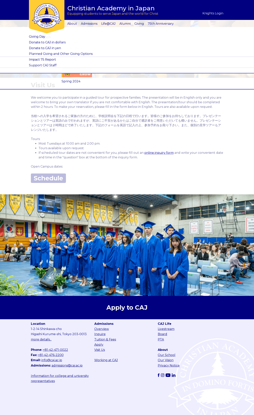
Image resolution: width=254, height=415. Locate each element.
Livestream (166, 329)
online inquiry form (159, 153)
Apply (98, 344)
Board (162, 334)
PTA (161, 339)
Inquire (100, 334)
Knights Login (212, 13)
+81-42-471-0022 (55, 350)
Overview (101, 329)
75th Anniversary (161, 23)
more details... (41, 339)
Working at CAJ (106, 360)
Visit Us (99, 350)
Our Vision (165, 360)
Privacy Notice (169, 365)
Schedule (48, 178)
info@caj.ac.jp (51, 360)
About (72, 23)
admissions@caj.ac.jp (67, 365)
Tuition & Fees (105, 339)
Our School (166, 355)
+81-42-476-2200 (51, 355)
